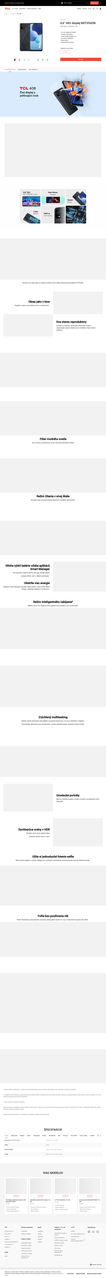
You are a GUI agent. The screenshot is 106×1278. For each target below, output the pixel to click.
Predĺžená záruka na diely (61, 1240)
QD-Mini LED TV (9, 1231)
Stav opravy (57, 1248)
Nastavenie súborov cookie (94, 1273)
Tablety (39, 1234)
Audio (6, 1256)
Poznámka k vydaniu (26, 1253)
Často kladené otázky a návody (60, 1234)
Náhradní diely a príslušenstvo (25, 1256)
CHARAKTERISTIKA (10, 69)
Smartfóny (12, 13)
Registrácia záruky (59, 1243)
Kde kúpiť (80, 59)
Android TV (7, 1247)
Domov (6, 13)
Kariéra (73, 1231)
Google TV (7, 1239)
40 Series (65, 52)
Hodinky (40, 1242)
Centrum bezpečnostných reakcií (78, 1240)
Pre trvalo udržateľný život (77, 1234)
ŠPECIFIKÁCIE (22, 69)
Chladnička (24, 1231)
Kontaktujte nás (58, 1255)
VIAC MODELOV (33, 69)
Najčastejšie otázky (26, 1243)
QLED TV (7, 1236)
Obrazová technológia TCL (11, 1242)
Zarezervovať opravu (26, 1251)
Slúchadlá (40, 1236)
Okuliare (40, 1239)
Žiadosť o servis (58, 1245)
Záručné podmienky (59, 1237)
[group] (31, 37)
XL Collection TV (9, 1244)
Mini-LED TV (8, 1234)
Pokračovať (94, 3)
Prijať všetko (70, 1273)
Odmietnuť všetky (80, 1273)
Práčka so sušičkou (26, 1234)
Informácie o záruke (26, 1245)
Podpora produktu (25, 1248)
